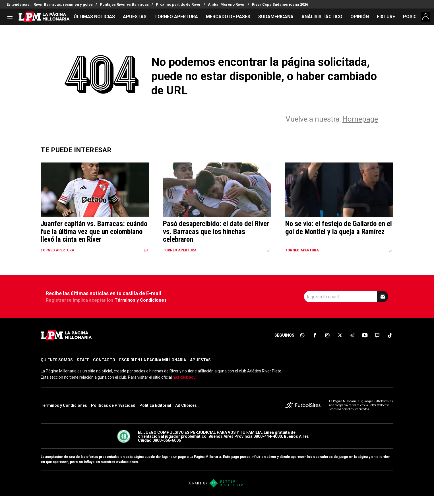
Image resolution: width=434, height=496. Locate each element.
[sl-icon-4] (339, 335)
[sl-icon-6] (364, 335)
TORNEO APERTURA (176, 16)
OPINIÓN (359, 16)
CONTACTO (104, 360)
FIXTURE (386, 16)
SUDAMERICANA (276, 16)
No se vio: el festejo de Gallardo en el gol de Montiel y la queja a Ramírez (338, 228)
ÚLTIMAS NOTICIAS (94, 16)
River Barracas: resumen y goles (63, 4)
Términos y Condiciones (141, 300)
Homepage (360, 119)
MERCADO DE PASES (228, 16)
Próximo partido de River (178, 4)
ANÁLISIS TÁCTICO (321, 16)
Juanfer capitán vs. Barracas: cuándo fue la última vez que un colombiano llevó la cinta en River (94, 231)
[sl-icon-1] (302, 335)
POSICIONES (416, 16)
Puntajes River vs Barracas (124, 4)
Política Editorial (155, 405)
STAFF (83, 360)
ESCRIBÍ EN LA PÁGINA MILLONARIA (152, 360)
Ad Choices (186, 405)
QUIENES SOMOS (57, 360)
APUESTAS (134, 16)
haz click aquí (185, 377)
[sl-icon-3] (327, 335)
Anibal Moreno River (226, 4)
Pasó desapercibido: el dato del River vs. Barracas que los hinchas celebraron (216, 231)
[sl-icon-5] (352, 335)
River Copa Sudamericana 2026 (280, 4)
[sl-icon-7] (377, 335)
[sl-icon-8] (390, 335)
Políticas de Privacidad (113, 405)
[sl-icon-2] (314, 335)
